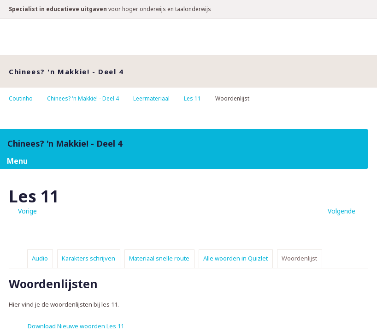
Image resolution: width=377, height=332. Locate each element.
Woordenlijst (299, 258)
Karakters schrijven (88, 258)
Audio (40, 258)
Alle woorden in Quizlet (235, 258)
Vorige (27, 211)
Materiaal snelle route (159, 258)
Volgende (341, 211)
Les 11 (192, 98)
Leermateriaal (151, 98)
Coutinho (21, 98)
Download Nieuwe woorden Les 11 (76, 326)
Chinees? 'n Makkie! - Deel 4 (83, 98)
